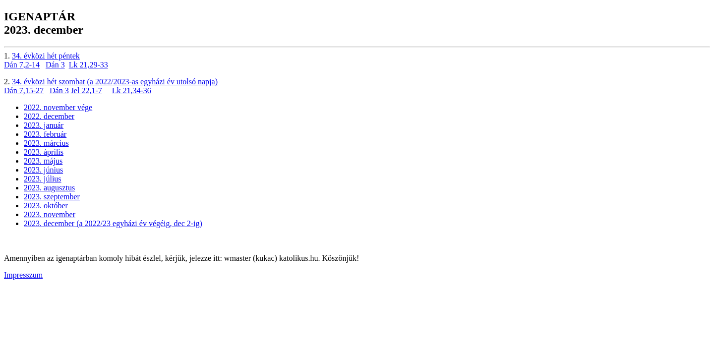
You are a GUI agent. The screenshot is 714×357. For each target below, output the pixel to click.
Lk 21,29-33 (88, 64)
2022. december (49, 116)
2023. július (42, 179)
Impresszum (23, 275)
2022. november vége (58, 107)
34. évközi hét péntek (46, 56)
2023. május (43, 161)
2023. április (43, 152)
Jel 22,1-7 (86, 90)
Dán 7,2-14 (22, 64)
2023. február (45, 134)
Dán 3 (55, 64)
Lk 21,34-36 (131, 90)
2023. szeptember (52, 196)
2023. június (43, 170)
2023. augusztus (49, 187)
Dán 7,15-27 (24, 90)
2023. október (46, 205)
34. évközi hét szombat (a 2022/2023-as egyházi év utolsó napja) (115, 81)
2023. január (43, 125)
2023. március (46, 143)
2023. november (49, 214)
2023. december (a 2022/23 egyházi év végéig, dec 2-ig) (113, 223)
